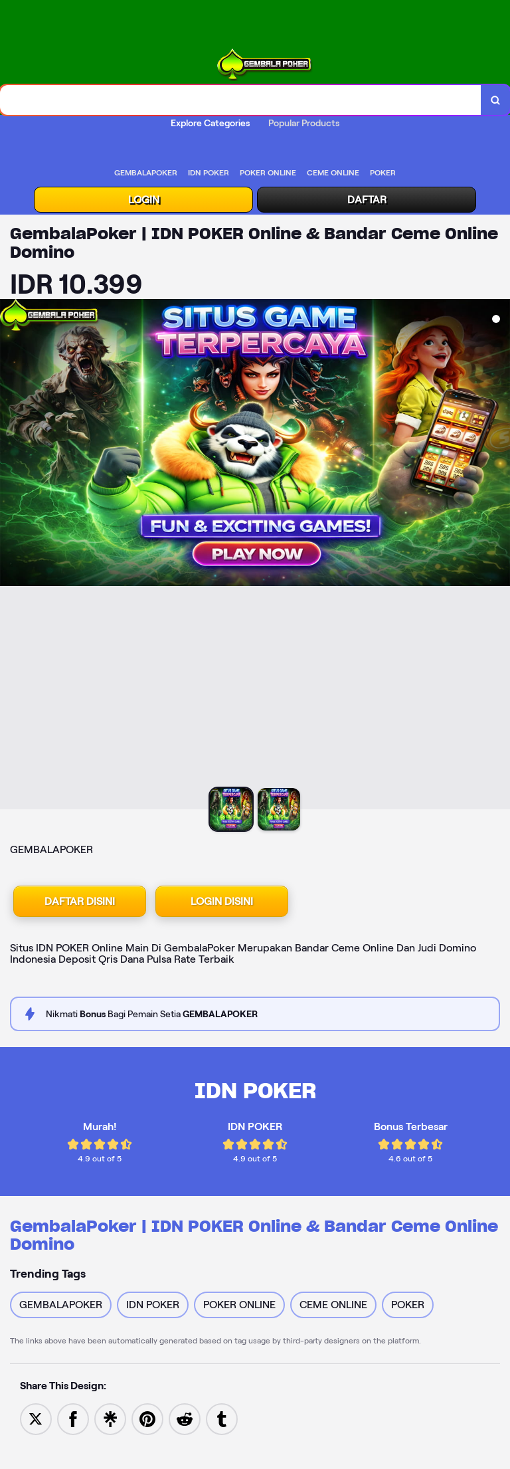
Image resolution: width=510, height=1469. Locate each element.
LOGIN (143, 199)
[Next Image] (499, 556)
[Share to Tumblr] (222, 1418)
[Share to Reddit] (185, 1418)
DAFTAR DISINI (79, 901)
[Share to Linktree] (110, 1418)
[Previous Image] (10, 556)
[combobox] (240, 100)
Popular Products (303, 123)
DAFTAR (366, 199)
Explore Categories (210, 123)
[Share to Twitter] (36, 1418)
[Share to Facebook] (73, 1418)
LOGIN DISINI (222, 901)
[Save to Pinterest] (147, 1418)
